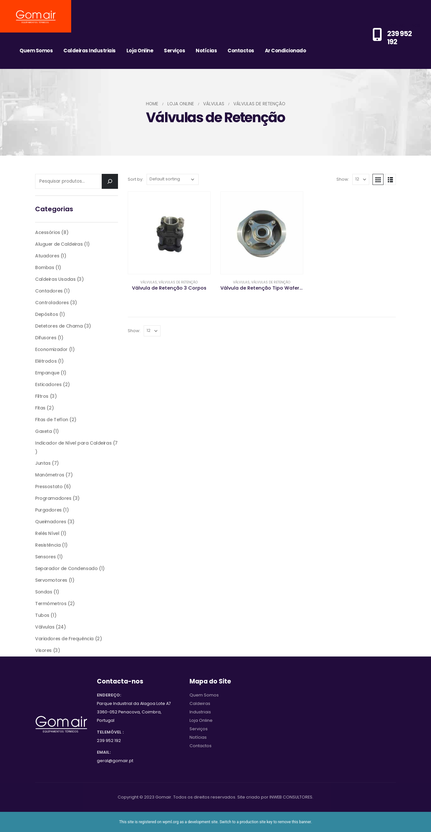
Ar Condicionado (285, 50)
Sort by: (135, 179)
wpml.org (171, 822)
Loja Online (139, 50)
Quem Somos (36, 50)
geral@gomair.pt (115, 760)
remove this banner (294, 822)
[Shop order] (173, 179)
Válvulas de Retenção (178, 282)
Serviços (174, 50)
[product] (169, 233)
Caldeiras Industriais (89, 50)
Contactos (241, 50)
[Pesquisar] (110, 181)
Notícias (206, 50)
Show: (342, 179)
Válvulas (148, 282)
